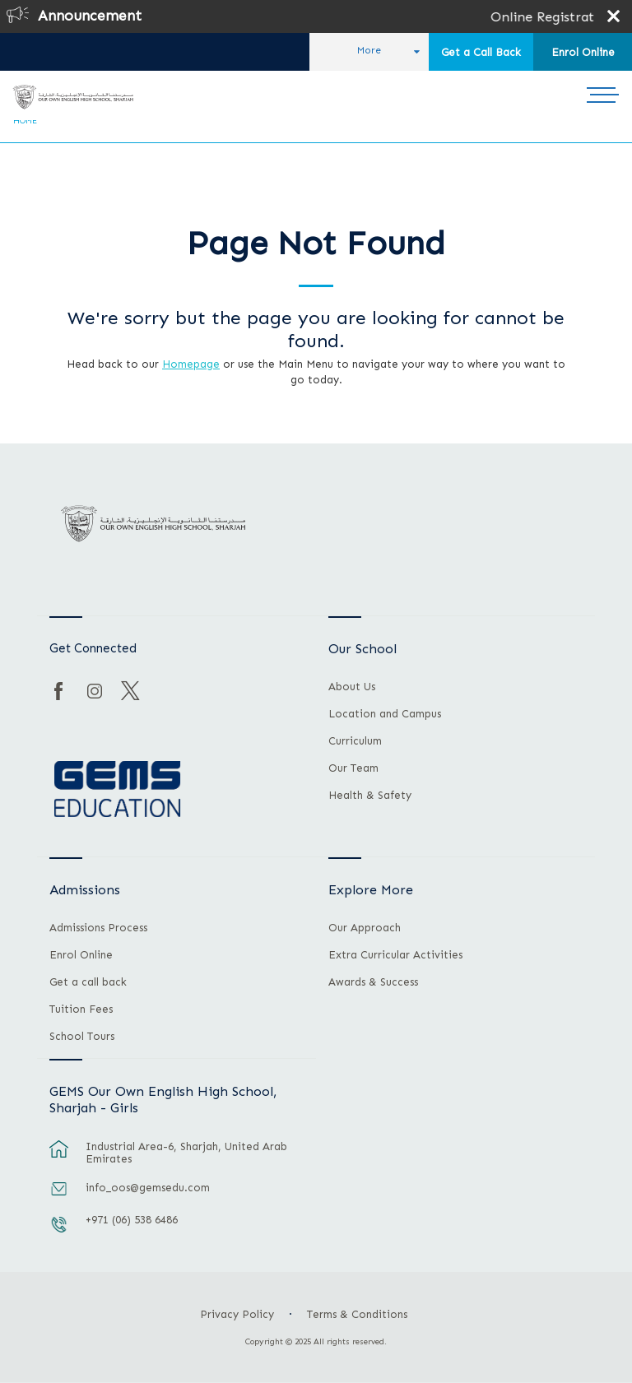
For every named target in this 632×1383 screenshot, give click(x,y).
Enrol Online (583, 52)
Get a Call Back (481, 52)
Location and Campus (384, 714)
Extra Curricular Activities (395, 955)
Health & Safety (369, 795)
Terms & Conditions (357, 1314)
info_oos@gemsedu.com (148, 1187)
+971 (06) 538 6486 (132, 1220)
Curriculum (355, 741)
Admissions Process (98, 928)
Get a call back (88, 982)
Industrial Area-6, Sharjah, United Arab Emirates (186, 1152)
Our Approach (364, 928)
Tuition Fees (81, 1009)
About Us (351, 687)
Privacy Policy (237, 1314)
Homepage (191, 364)
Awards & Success (373, 982)
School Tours (81, 1036)
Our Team (353, 768)
